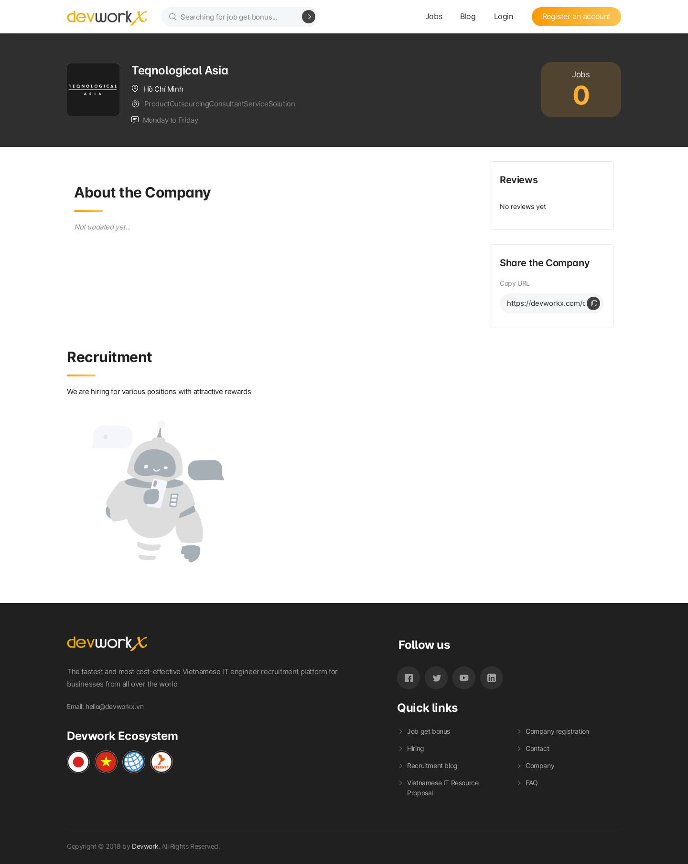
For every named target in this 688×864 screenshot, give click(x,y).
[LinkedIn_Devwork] (491, 677)
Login (503, 16)
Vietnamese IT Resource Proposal (442, 788)
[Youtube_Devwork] (463, 677)
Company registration (557, 731)
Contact (537, 748)
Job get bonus (428, 731)
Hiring (415, 748)
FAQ (532, 783)
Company (540, 765)
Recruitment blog (432, 765)
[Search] (308, 16)
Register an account (576, 16)
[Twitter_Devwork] (436, 677)
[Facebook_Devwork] (408, 677)
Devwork (145, 846)
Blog (467, 16)
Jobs (433, 16)
